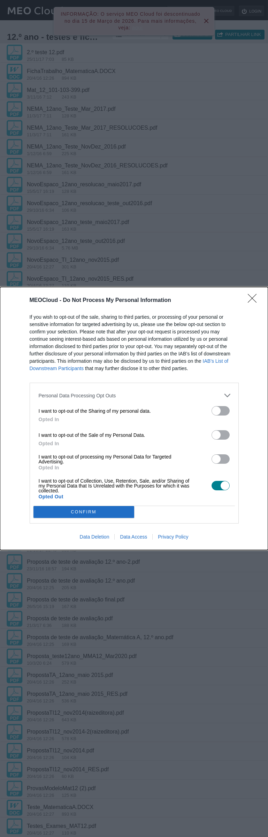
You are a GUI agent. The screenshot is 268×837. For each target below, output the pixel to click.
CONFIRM (84, 512)
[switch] (221, 411)
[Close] (254, 300)
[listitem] (134, 395)
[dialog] (134, 418)
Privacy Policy (173, 537)
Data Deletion (94, 537)
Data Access (133, 537)
